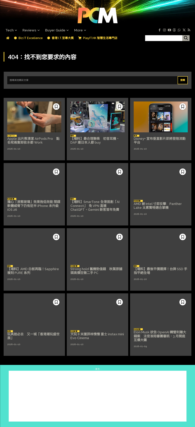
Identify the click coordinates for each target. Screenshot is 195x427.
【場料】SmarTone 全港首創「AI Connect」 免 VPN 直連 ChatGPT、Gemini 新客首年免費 (95, 206)
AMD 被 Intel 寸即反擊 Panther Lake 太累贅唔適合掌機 (158, 206)
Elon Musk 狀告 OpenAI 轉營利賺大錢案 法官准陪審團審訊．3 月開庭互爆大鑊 (160, 336)
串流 (135, 136)
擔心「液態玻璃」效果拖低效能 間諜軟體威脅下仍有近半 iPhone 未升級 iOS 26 (33, 206)
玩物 (9, 331)
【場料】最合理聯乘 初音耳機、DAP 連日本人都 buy (94, 141)
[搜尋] (186, 38)
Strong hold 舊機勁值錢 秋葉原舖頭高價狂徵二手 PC (96, 271)
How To (11, 136)
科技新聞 (10, 199)
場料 (72, 136)
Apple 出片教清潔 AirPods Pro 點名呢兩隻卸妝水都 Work (33, 141)
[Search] (183, 80)
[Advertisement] (97, 396)
